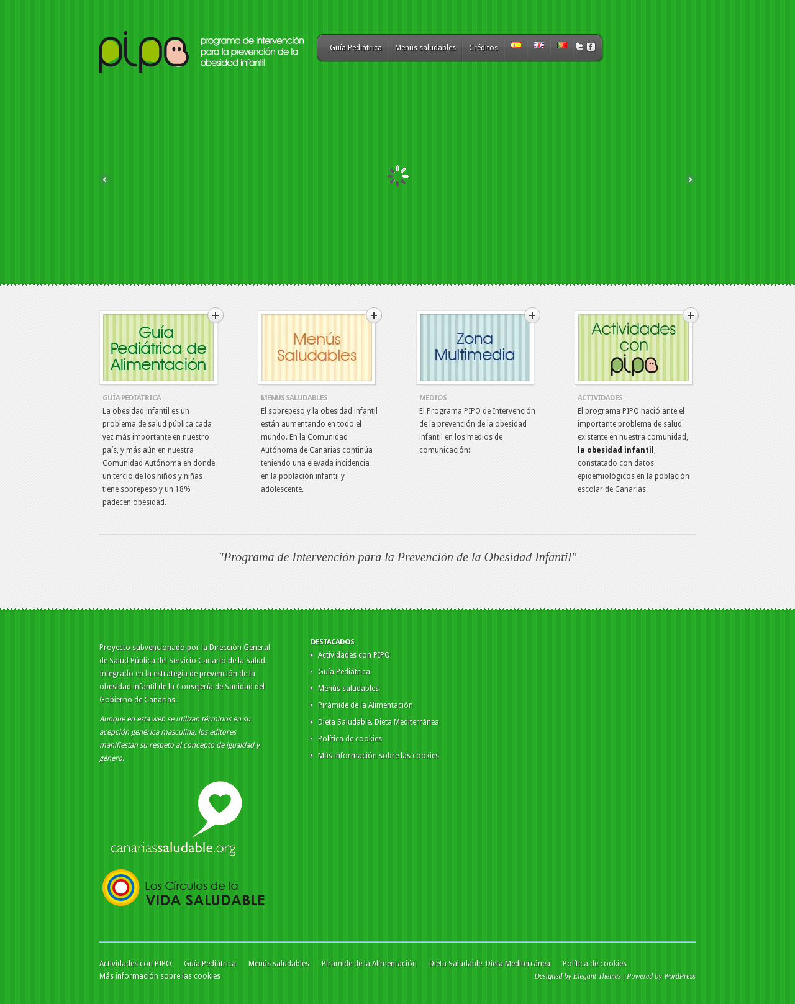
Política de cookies (350, 739)
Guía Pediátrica (356, 47)
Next (690, 179)
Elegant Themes (597, 976)
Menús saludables (425, 47)
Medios (433, 398)
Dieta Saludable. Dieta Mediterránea (378, 722)
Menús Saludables (294, 398)
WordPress (680, 976)
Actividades (600, 398)
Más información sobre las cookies (378, 755)
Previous (105, 179)
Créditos (483, 47)
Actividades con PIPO (354, 655)
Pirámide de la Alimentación (365, 705)
